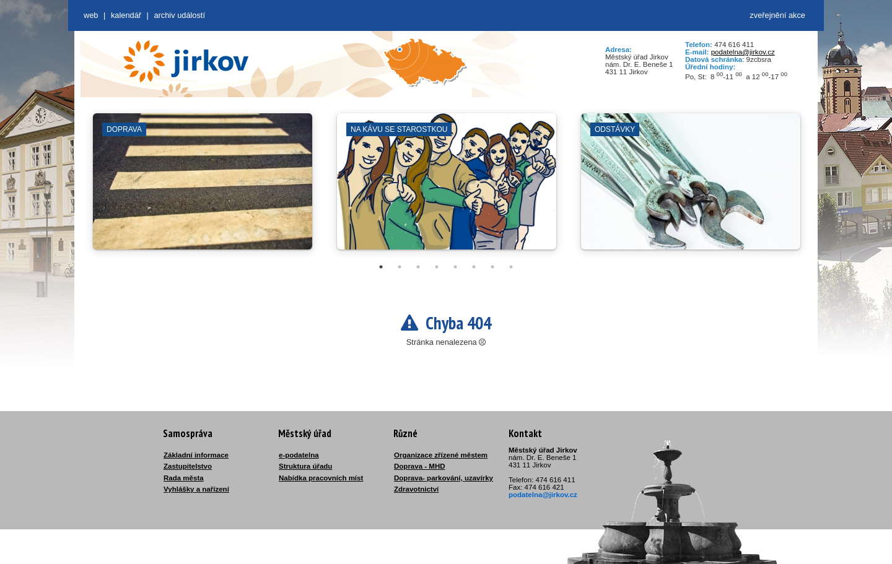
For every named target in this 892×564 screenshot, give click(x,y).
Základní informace (196, 455)
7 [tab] (492, 267)
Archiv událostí (179, 15)
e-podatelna (299, 455)
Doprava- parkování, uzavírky (443, 478)
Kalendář (126, 15)
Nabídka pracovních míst (321, 478)
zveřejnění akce (777, 15)
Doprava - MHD (419, 466)
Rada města (184, 478)
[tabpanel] (203, 187)
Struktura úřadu (305, 466)
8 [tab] (511, 267)
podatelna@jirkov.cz (743, 52)
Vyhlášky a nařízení (196, 489)
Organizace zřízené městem (441, 455)
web (91, 15)
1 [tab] (381, 267)
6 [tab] (474, 267)
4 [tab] (437, 267)
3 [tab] (418, 267)
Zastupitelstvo (188, 466)
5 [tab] (455, 267)
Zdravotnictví (416, 489)
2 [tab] (399, 267)
